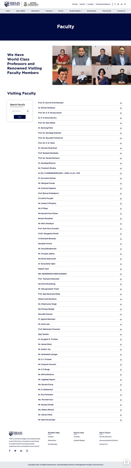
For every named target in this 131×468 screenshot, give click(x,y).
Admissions (35, 11)
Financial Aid (106, 11)
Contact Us (121, 11)
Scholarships (91, 11)
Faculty (75, 4)
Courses (49, 11)
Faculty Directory (105, 437)
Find (19, 117)
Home (8, 11)
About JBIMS (20, 11)
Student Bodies (75, 11)
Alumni (82, 4)
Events (60, 11)
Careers (90, 4)
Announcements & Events (108, 440)
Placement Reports (103, 4)
